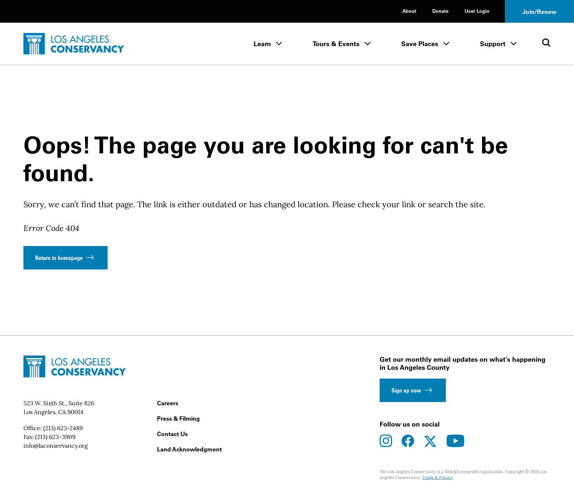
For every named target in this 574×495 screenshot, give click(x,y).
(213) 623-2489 (63, 428)
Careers (167, 403)
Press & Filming (178, 418)
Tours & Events (336, 44)
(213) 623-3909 (55, 436)
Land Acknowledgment (189, 449)
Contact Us (172, 434)
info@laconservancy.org (55, 445)
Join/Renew (539, 11)
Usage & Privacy (437, 477)
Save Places (419, 44)
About (409, 11)
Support (493, 44)
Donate (440, 11)
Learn (262, 44)
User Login (477, 11)
